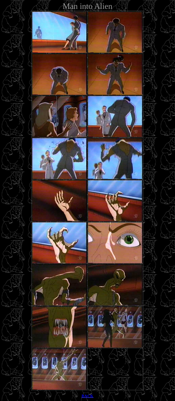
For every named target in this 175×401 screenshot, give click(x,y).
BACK (87, 396)
